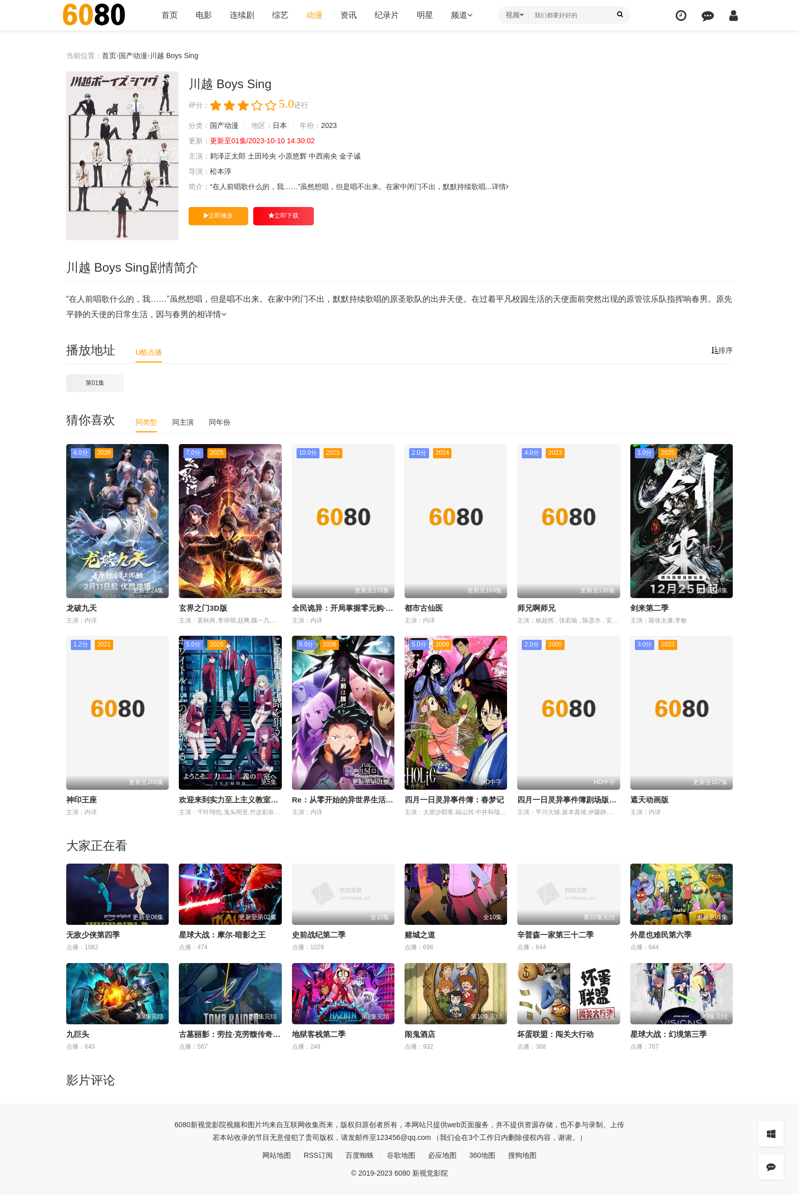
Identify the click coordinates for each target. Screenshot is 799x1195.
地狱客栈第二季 (318, 1034)
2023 (329, 125)
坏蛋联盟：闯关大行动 (555, 1034)
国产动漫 (133, 55)
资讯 (348, 15)
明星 (425, 15)
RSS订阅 (318, 1155)
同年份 (219, 422)
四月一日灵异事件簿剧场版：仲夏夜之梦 (586, 799)
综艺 (280, 15)
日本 (280, 125)
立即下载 (284, 215)
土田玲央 (262, 156)
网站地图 (276, 1155)
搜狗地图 (522, 1155)
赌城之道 (420, 934)
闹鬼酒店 (420, 1034)
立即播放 (218, 215)
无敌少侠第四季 (93, 934)
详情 (500, 187)
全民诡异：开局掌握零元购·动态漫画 (354, 608)
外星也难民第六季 (660, 934)
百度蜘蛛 (359, 1155)
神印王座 (81, 799)
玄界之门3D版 (203, 608)
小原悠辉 (292, 156)
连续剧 (242, 15)
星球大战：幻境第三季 (668, 1034)
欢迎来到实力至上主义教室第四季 (236, 799)
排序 (722, 350)
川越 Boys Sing (174, 55)
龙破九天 (81, 608)
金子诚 (350, 156)
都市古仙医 (424, 608)
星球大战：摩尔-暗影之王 (222, 934)
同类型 (146, 422)
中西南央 (323, 156)
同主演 (183, 422)
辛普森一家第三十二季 (555, 934)
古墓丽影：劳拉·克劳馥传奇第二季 (237, 1034)
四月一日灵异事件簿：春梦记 (454, 799)
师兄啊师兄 (536, 608)
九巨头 (77, 1034)
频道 (461, 15)
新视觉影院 (208, 1125)
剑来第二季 (649, 608)
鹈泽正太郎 (228, 156)
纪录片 (387, 15)
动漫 (314, 15)
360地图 (482, 1155)
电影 (204, 15)
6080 (183, 1125)
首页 (170, 15)
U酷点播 (149, 352)
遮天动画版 (649, 799)
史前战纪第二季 (318, 934)
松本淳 (220, 171)
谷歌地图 (401, 1155)
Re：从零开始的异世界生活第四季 (350, 799)
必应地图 (442, 1155)
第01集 (95, 382)
